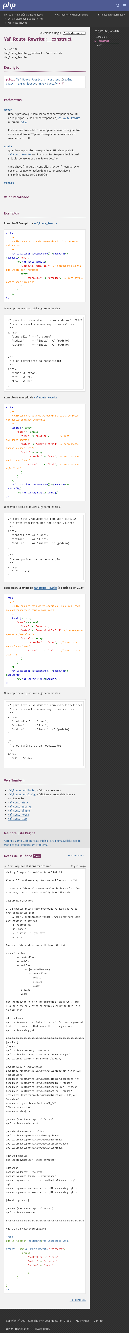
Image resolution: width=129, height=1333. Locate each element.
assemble (101, 37)
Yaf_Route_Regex (18, 814)
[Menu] (124, 5)
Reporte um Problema (34, 844)
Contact (98, 1320)
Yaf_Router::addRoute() (22, 790)
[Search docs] (117, 5)
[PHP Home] (9, 5)
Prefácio (8, 14)
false (23, 122)
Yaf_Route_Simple (19, 810)
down (11, 866)
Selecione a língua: (50, 33)
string (67, 79)
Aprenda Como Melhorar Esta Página (26, 840)
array (21, 83)
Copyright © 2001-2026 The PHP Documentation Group (38, 1320)
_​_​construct (102, 41)
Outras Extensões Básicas (21, 18)
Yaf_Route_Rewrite (17, 22)
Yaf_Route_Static (18, 802)
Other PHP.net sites (17, 1328)
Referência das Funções (30, 14)
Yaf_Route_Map (17, 818)
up (6, 866)
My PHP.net (82, 1320)
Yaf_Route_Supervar (20, 806)
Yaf (41, 18)
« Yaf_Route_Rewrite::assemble (71, 14)
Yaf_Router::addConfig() (22, 794)
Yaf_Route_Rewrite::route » (110, 14)
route (99, 45)
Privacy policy (42, 1328)
